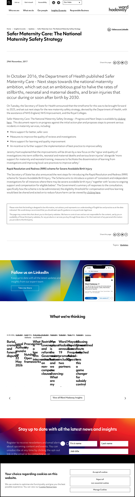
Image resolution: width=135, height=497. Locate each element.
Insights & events (58, 11)
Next (125, 398)
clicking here (93, 192)
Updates (31, 29)
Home (9, 29)
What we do (28, 11)
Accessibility (42, 2)
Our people (42, 11)
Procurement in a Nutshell (112, 335)
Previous (10, 398)
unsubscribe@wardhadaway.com (26, 458)
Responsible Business (79, 11)
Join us (16, 2)
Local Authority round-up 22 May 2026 (67, 344)
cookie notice (41, 461)
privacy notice (19, 461)
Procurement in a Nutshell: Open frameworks (105, 345)
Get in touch (29, 2)
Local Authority (65, 335)
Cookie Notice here (48, 487)
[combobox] (72, 2)
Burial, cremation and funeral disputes (21, 344)
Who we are (14, 11)
